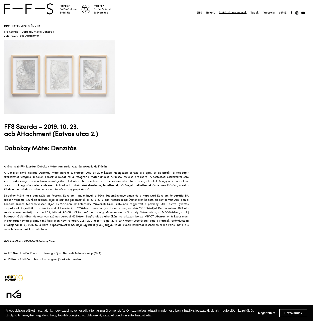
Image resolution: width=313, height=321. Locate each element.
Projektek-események (233, 12)
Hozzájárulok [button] (293, 313)
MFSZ (282, 12)
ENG (199, 12)
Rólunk (210, 12)
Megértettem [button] (266, 313)
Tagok (255, 12)
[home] (60, 9)
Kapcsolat (268, 12)
